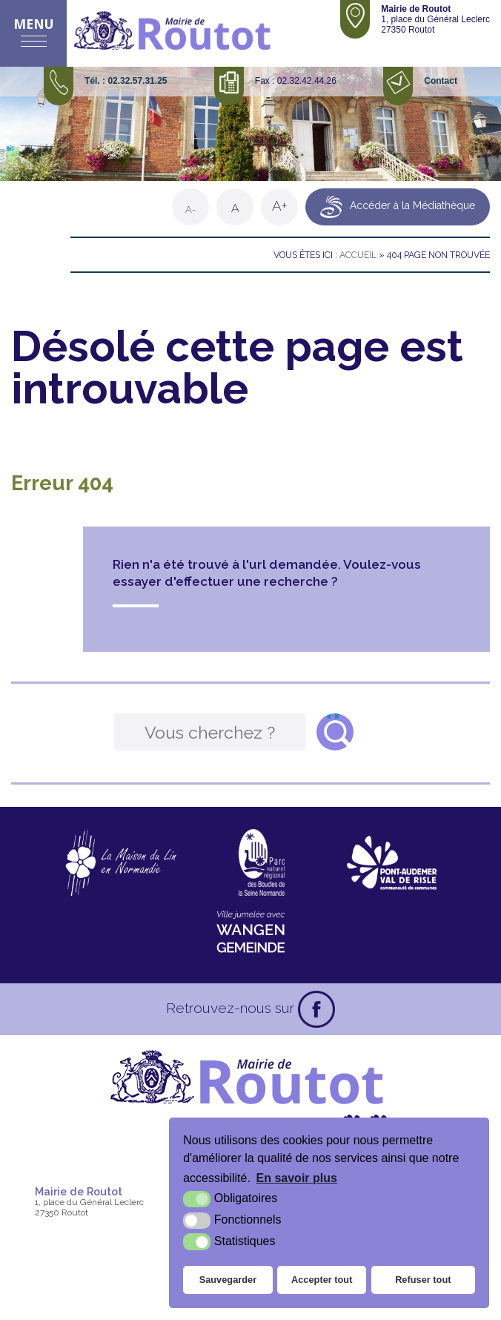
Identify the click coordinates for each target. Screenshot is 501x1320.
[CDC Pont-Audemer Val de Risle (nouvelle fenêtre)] (392, 862)
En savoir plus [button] (296, 1178)
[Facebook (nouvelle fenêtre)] (316, 1009)
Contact (440, 81)
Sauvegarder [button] (228, 1279)
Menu (33, 24)
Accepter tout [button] (321, 1279)
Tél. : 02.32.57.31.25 (125, 81)
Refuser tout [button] (423, 1279)
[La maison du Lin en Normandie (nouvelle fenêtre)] (120, 862)
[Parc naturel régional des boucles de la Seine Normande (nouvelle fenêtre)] (262, 862)
